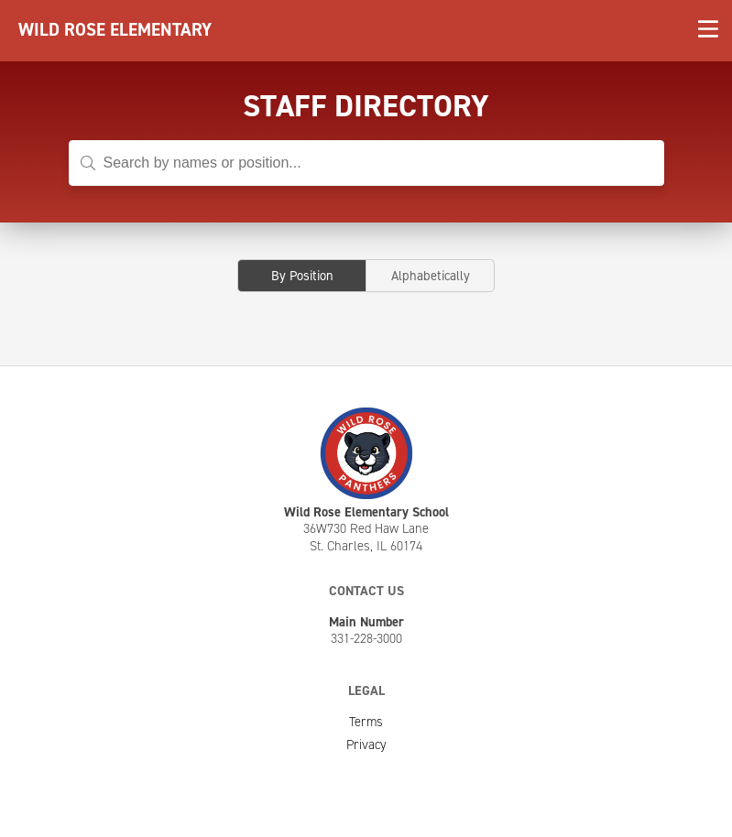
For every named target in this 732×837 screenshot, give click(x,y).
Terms (366, 721)
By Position (302, 275)
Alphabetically (430, 275)
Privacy (366, 744)
